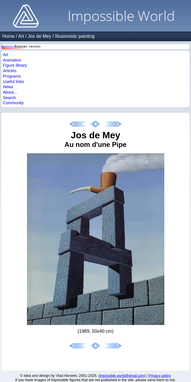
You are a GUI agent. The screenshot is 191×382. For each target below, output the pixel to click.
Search (9, 97)
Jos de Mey (39, 36)
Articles (9, 70)
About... (10, 92)
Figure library (15, 65)
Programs (12, 76)
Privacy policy (160, 375)
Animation (12, 60)
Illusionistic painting (75, 36)
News (8, 86)
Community (13, 103)
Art (21, 36)
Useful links (13, 81)
